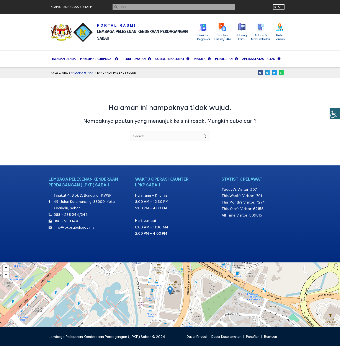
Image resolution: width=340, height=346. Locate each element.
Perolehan (226, 59)
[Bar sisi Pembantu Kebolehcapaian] (335, 113)
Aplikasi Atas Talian (261, 59)
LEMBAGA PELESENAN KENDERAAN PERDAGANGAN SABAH (140, 34)
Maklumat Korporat (99, 59)
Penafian (254, 337)
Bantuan (274, 337)
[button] (260, 72)
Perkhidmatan (137, 59)
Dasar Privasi (194, 337)
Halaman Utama (63, 59)
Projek (202, 59)
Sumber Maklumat (172, 59)
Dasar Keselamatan (225, 337)
